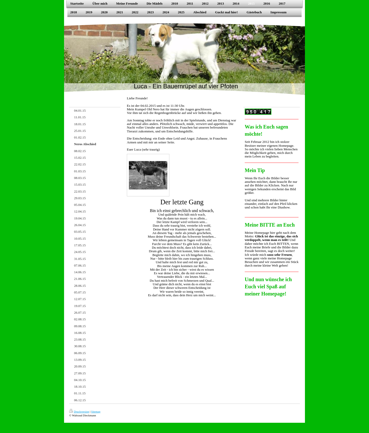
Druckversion (79, 411)
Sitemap (95, 411)
